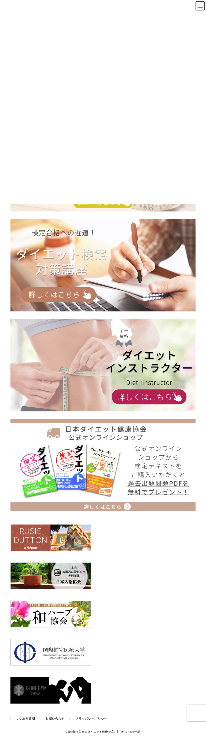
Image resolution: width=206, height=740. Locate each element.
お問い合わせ (55, 719)
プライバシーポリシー (91, 719)
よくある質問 (25, 719)
